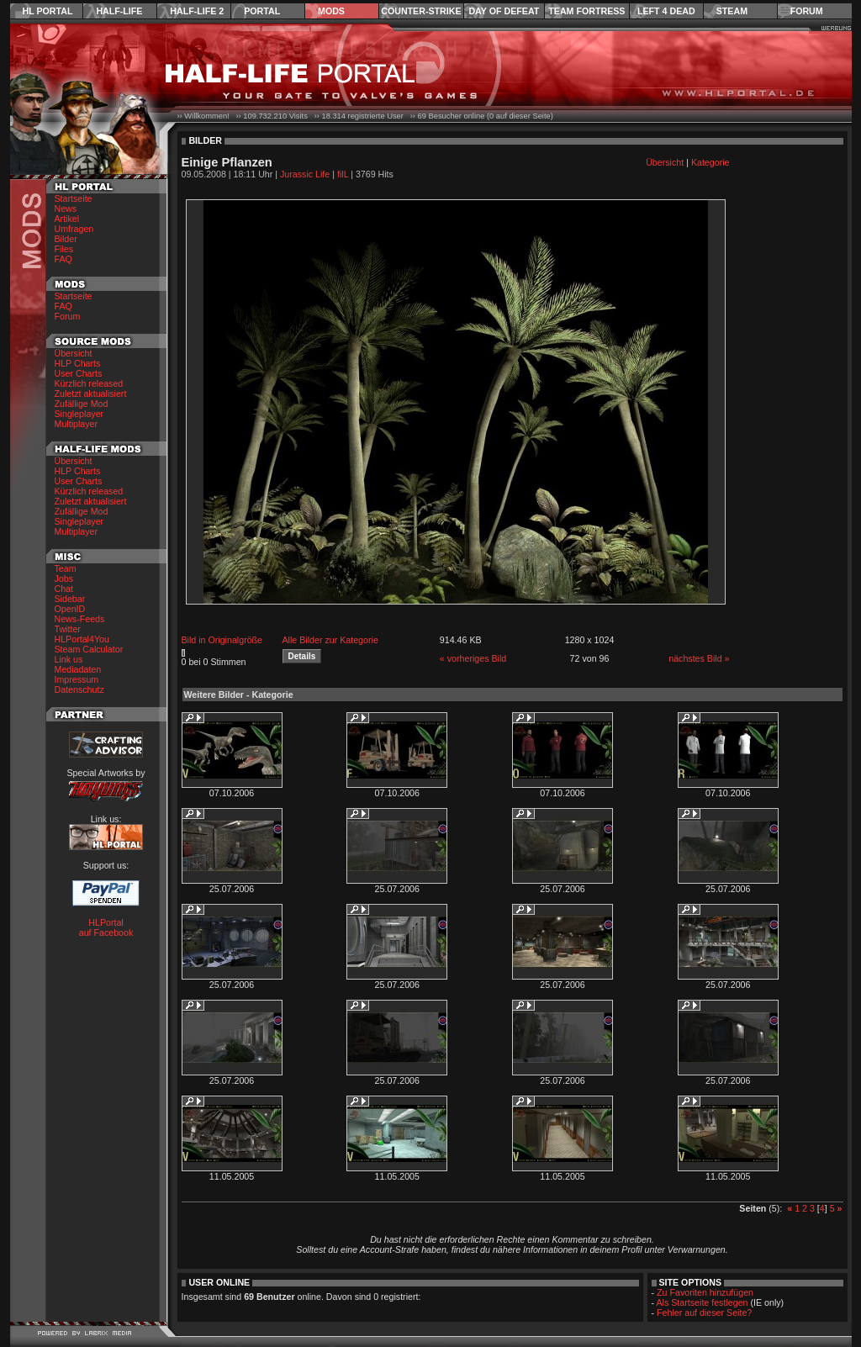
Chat (64, 589)
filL (342, 174)
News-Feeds (80, 619)
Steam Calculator (89, 649)
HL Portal (48, 11)
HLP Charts (78, 363)
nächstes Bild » (698, 658)
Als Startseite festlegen (702, 1302)
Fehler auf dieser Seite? (704, 1312)
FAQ (63, 259)
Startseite (73, 198)
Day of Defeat (503, 11)
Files (64, 249)
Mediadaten (78, 669)
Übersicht (73, 353)
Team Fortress (586, 11)
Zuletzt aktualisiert (91, 393)
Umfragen (74, 229)
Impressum (77, 679)
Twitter (68, 629)
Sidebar (70, 599)
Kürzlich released (89, 383)
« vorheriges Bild (473, 658)
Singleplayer (79, 414)
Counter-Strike (421, 11)
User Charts (79, 373)
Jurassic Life (305, 174)
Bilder (66, 239)
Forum (806, 11)
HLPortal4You (82, 639)
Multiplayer (76, 424)
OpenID (70, 609)
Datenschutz (79, 689)
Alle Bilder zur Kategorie (330, 640)
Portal (262, 11)
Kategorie (710, 162)
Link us (69, 659)
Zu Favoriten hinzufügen (705, 1292)
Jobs (64, 578)
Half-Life (119, 11)
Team (66, 568)
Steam (731, 11)
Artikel (67, 219)
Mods (331, 11)
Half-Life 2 (197, 11)
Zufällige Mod (81, 404)
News (66, 208)
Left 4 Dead (666, 11)
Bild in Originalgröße (222, 640)
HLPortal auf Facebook (106, 927)
